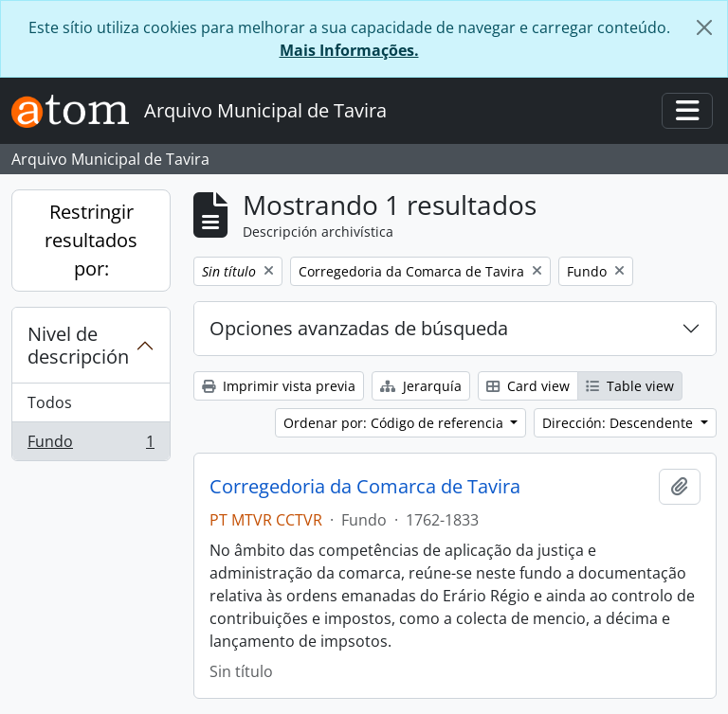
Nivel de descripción (78, 345)
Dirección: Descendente (619, 423)
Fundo (91, 445)
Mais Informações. (349, 50)
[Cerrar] (704, 27)
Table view (630, 386)
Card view (528, 386)
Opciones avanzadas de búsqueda (358, 328)
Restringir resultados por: (91, 240)
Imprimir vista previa (278, 386)
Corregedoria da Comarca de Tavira (364, 486)
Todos (49, 402)
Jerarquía (421, 386)
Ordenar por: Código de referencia (395, 423)
